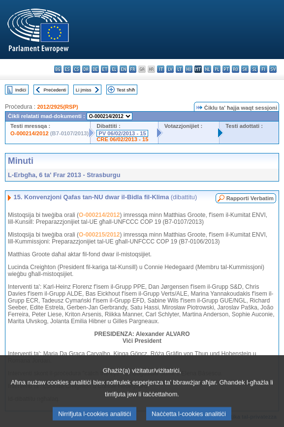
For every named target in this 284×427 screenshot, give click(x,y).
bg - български (58, 69)
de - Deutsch (95, 69)
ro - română (235, 69)
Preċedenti (54, 89)
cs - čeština (76, 69)
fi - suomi (263, 69)
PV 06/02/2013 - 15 (122, 133)
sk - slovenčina (245, 69)
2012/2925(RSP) (57, 107)
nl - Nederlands (207, 69)
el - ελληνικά (114, 69)
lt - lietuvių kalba (179, 69)
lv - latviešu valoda (170, 69)
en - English (123, 69)
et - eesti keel (104, 69)
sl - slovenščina (254, 69)
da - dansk (86, 69)
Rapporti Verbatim (250, 198)
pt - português (226, 69)
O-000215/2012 (99, 234)
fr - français (132, 69)
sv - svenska (273, 69)
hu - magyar (188, 69)
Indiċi (20, 89)
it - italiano (160, 69)
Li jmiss (84, 89)
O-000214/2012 (29, 133)
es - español (67, 69)
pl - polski (217, 69)
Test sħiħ (126, 89)
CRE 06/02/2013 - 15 (122, 139)
